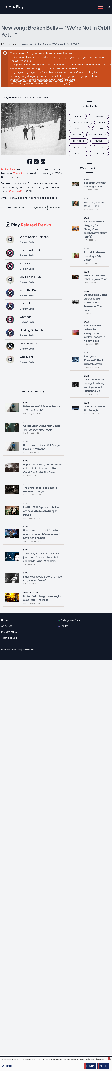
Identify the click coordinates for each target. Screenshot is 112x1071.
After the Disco (29, 290)
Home (4, 620)
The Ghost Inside (31, 250)
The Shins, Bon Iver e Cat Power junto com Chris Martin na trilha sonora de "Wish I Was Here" (41, 557)
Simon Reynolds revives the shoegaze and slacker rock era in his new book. (94, 333)
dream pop (99, 116)
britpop (77, 116)
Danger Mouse (38, 207)
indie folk (79, 128)
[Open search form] (109, 7)
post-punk (76, 135)
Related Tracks (28, 224)
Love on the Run (30, 277)
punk (101, 147)
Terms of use (9, 637)
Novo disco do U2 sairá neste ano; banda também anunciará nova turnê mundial (41, 534)
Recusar (90, 1066)
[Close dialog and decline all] (110, 1058)
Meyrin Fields (28, 343)
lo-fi (100, 128)
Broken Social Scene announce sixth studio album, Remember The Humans (95, 302)
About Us (6, 626)
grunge (101, 122)
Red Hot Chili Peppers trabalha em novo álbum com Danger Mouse (41, 511)
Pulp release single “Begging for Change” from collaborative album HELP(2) (95, 229)
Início (4, 44)
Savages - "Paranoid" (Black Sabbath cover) (93, 360)
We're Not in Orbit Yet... (34, 237)
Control (25, 303)
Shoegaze (78, 153)
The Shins (18, 173)
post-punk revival (97, 135)
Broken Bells (20, 207)
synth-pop (99, 153)
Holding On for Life (32, 330)
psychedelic (80, 147)
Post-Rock (78, 141)
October (25, 317)
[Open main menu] (100, 7)
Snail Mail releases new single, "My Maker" (94, 256)
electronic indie (80, 122)
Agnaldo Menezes (14, 97)
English (63, 626)
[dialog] (56, 1064)
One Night (26, 357)
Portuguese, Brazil (69, 620)
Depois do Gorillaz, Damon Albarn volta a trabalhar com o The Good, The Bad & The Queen (42, 468)
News (14, 44)
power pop (100, 141)
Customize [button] (7, 1066)
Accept (103, 1066)
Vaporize (26, 263)
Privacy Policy (9, 632)
